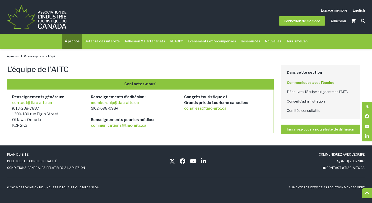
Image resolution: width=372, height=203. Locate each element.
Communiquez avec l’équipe (41, 56)
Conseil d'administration (306, 101)
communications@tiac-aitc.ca (118, 125)
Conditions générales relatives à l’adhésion (46, 168)
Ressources (250, 41)
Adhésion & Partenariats (145, 41)
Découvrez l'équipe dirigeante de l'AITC (317, 92)
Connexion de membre (302, 21)
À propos (72, 41)
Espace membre (334, 10)
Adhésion (338, 21)
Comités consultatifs (303, 110)
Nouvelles (273, 41)
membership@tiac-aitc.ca (115, 102)
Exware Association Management (337, 187)
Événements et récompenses (212, 41)
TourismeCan (296, 41)
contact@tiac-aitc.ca (32, 102)
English (359, 10)
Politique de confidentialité (32, 161)
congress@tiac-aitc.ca (205, 108)
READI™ (176, 41)
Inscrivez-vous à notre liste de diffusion (320, 129)
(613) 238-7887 (353, 161)
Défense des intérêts (102, 41)
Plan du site (17, 154)
